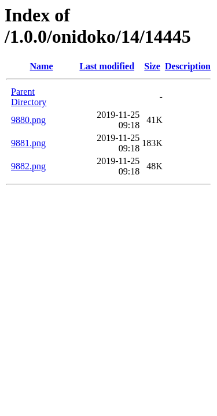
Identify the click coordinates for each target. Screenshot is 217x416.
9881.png (28, 143)
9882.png (28, 166)
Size (152, 66)
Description (188, 66)
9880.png (28, 120)
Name (41, 66)
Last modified (106, 66)
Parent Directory (28, 97)
